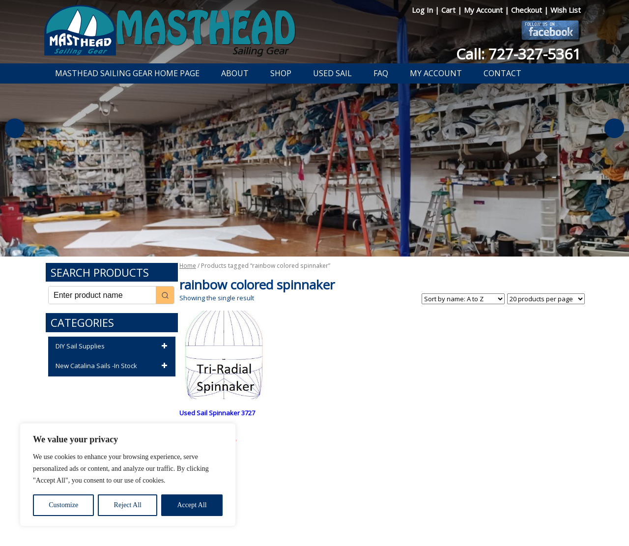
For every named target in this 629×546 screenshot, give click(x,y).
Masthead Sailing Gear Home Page (127, 73)
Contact (502, 73)
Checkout (527, 10)
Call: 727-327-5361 (518, 54)
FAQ (380, 73)
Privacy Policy (257, 513)
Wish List (565, 10)
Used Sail (332, 73)
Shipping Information (360, 513)
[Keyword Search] (102, 295)
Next (614, 128)
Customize (63, 505)
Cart (449, 10)
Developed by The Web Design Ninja (314, 524)
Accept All (191, 505)
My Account (484, 10)
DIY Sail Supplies (113, 346)
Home (187, 265)
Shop (280, 73)
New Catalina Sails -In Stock (113, 366)
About (235, 73)
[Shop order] (463, 298)
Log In (423, 10)
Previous (15, 128)
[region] (128, 474)
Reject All (128, 505)
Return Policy (303, 513)
